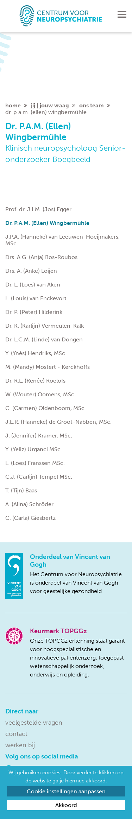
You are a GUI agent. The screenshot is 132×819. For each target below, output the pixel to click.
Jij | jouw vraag (50, 105)
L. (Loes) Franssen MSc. (35, 463)
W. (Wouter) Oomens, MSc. (40, 394)
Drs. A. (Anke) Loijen (31, 270)
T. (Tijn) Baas (21, 490)
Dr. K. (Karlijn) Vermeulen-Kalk (44, 325)
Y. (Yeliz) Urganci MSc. (33, 449)
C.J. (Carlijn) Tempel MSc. (38, 476)
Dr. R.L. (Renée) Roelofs (35, 380)
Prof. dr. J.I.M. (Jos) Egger (38, 209)
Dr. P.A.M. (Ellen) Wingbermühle (47, 223)
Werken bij (20, 745)
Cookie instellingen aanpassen (66, 791)
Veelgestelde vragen (33, 722)
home (13, 105)
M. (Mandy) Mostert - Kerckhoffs (47, 367)
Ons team (91, 105)
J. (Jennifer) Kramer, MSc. (38, 435)
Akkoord (66, 805)
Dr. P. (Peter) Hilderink (33, 312)
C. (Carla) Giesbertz (30, 518)
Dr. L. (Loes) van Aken (32, 284)
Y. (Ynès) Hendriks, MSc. (36, 353)
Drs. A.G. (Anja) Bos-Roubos (41, 257)
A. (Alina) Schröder (29, 504)
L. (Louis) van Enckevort (36, 298)
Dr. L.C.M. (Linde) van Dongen (44, 339)
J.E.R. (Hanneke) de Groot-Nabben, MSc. (58, 421)
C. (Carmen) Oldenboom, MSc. (45, 408)
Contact (16, 734)
